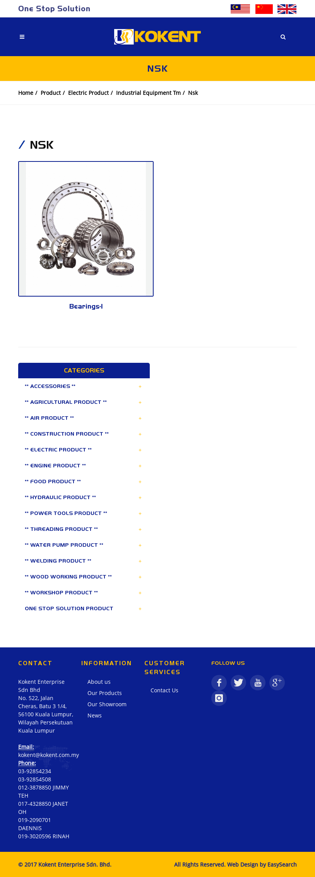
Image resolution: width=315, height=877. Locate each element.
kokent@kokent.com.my (48, 755)
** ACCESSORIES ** (50, 386)
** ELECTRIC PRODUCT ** (58, 449)
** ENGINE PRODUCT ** (55, 465)
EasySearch (282, 864)
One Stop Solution (54, 8)
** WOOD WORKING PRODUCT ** (68, 576)
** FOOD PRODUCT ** (53, 481)
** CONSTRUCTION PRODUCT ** (67, 434)
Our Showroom (107, 704)
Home (25, 92)
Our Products (104, 693)
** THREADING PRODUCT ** (61, 529)
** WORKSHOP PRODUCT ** (61, 592)
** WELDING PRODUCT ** (58, 561)
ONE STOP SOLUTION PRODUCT (69, 608)
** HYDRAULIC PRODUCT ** (60, 497)
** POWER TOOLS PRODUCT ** (66, 513)
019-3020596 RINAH (43, 836)
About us (99, 681)
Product (51, 92)
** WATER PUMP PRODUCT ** (64, 545)
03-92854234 (34, 771)
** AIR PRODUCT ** (49, 418)
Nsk (193, 92)
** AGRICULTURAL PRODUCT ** (66, 402)
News (94, 715)
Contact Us (164, 690)
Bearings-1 (86, 306)
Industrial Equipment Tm (148, 92)
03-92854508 (34, 779)
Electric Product (88, 92)
